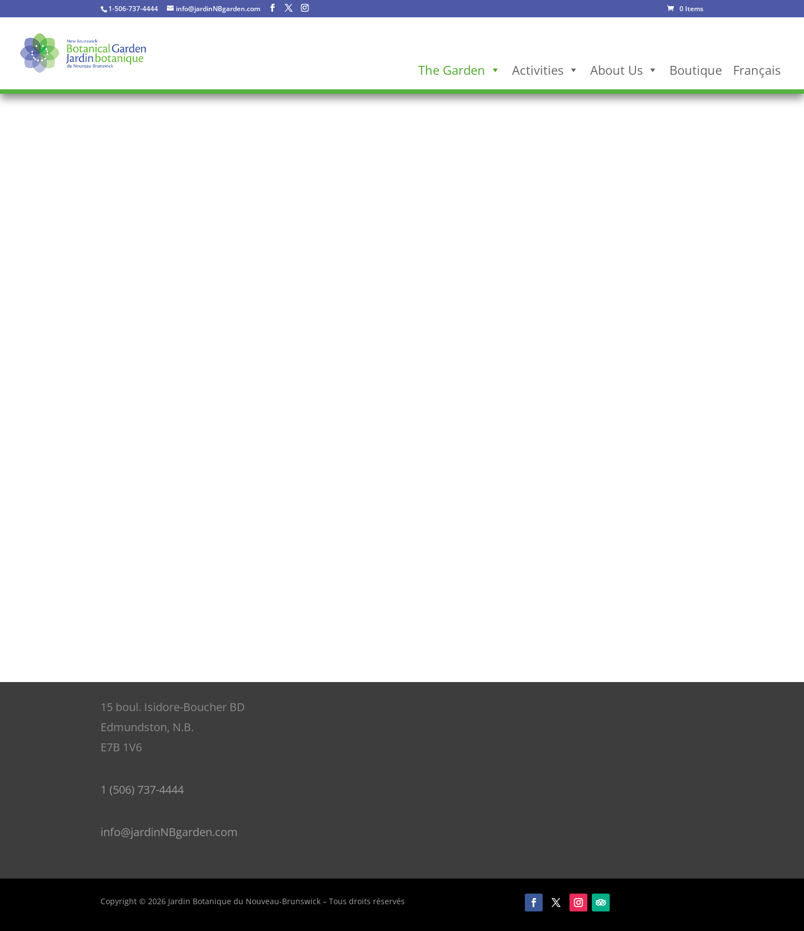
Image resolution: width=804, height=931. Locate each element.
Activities (545, 69)
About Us (624, 69)
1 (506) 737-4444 (142, 789)
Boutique (695, 69)
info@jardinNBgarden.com (169, 831)
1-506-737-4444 (133, 8)
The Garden (459, 69)
